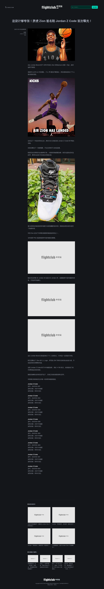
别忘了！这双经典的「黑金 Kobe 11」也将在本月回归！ (45, 565)
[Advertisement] (51, 486)
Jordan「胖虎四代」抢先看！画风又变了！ (63, 524)
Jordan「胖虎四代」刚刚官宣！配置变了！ (39, 545)
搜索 (95, 7)
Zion (25, 35)
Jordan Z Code (23, 33)
